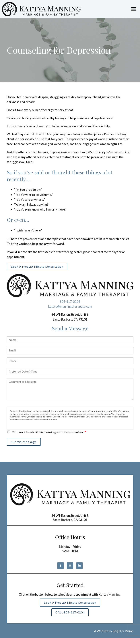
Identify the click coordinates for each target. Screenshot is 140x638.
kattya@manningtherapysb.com (70, 306)
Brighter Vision (123, 631)
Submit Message (24, 442)
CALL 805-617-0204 (70, 612)
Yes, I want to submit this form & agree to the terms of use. (49, 432)
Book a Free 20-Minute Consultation (37, 266)
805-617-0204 (70, 301)
